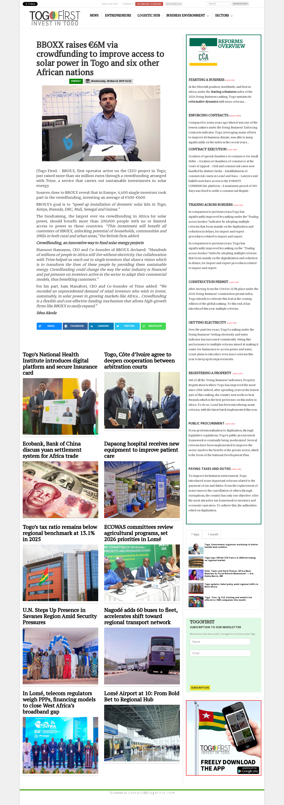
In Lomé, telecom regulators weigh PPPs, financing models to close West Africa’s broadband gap (59, 702)
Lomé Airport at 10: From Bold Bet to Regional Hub (141, 696)
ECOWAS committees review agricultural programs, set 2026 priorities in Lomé (138, 533)
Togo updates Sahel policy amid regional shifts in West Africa (231, 585)
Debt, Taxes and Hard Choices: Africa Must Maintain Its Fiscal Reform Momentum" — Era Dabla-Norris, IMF (229, 573)
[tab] (194, 534)
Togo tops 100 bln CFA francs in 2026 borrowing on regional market (230, 559)
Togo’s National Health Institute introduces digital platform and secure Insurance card (60, 363)
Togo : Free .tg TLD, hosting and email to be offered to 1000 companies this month (228, 598)
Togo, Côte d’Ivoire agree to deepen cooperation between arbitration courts (139, 360)
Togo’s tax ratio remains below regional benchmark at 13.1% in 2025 (60, 533)
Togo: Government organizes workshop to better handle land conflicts (231, 545)
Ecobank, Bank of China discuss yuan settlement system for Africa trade (52, 449)
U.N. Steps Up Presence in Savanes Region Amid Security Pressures (60, 616)
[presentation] (222, 669)
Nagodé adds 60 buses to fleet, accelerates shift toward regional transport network (141, 616)
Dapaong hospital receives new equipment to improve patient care (141, 449)
